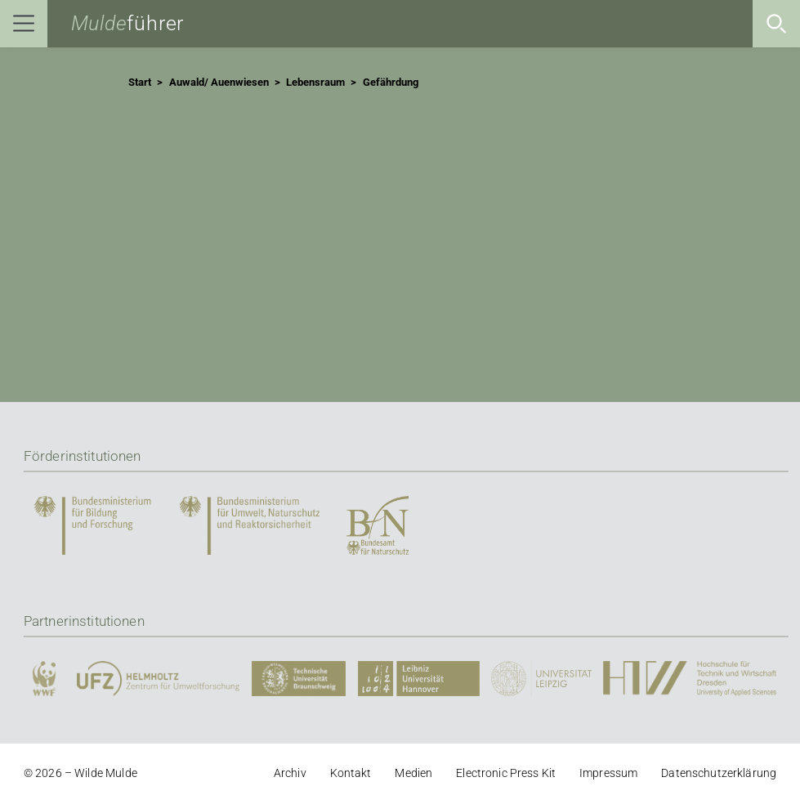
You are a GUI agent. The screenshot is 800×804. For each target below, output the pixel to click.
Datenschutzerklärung (718, 773)
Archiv (290, 773)
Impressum (608, 773)
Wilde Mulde (105, 773)
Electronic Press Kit (506, 773)
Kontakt (351, 773)
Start (139, 82)
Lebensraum (315, 82)
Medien (413, 773)
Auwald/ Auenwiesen (219, 82)
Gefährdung (390, 82)
